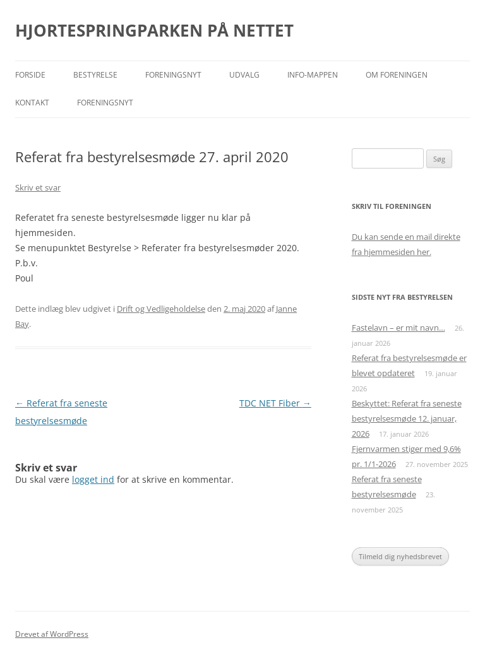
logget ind (93, 479)
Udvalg (244, 74)
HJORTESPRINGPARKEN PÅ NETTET (154, 30)
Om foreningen (397, 74)
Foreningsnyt (173, 74)
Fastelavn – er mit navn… (398, 327)
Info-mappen (312, 74)
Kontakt (32, 102)
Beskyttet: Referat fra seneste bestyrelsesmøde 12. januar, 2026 (407, 418)
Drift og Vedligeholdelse (161, 308)
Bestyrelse (95, 74)
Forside (30, 74)
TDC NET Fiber (275, 403)
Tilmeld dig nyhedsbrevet (400, 556)
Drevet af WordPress (51, 634)
